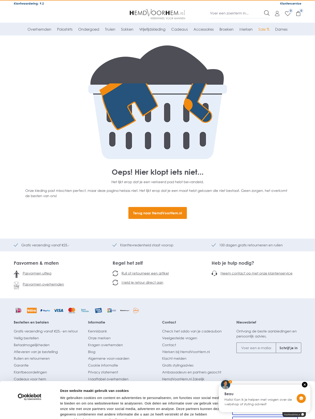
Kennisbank (97, 331)
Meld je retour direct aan (142, 282)
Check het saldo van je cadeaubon (192, 331)
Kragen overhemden (105, 345)
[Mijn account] (275, 13)
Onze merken (99, 338)
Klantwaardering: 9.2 (29, 3)
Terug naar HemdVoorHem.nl (157, 213)
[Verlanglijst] (285, 13)
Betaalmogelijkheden (32, 345)
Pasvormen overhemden (43, 284)
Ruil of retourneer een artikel (145, 273)
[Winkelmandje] (296, 13)
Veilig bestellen (26, 338)
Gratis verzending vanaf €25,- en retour (46, 331)
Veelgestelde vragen (179, 338)
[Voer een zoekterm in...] (237, 13)
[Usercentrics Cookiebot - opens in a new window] (30, 362)
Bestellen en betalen (31, 322)
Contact (169, 322)
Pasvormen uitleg (37, 273)
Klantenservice (290, 3)
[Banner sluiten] (307, 354)
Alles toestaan (265, 359)
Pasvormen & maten (36, 263)
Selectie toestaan (265, 374)
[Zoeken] (267, 13)
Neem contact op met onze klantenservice (257, 273)
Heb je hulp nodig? (233, 263)
